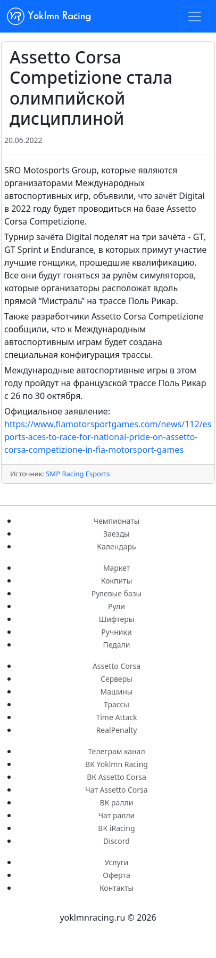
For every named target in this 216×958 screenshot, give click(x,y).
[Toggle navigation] (195, 16)
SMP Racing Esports (78, 473)
